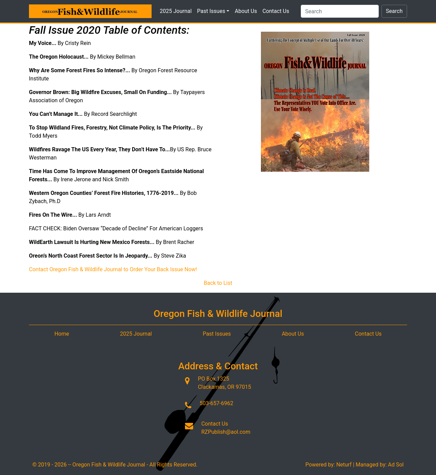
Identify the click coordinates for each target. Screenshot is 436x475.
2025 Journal (176, 11)
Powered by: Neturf (328, 464)
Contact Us (275, 11)
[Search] (340, 11)
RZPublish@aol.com (225, 432)
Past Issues (213, 11)
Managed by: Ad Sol (380, 464)
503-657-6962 (216, 403)
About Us (246, 11)
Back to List (218, 283)
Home (61, 334)
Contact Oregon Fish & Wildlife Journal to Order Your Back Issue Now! (113, 269)
